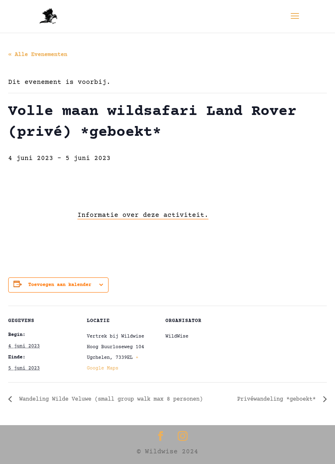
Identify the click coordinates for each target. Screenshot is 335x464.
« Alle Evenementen (37, 55)
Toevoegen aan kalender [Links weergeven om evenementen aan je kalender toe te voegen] (59, 285)
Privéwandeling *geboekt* (278, 399)
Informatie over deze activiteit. (142, 215)
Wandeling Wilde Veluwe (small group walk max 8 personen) (109, 399)
